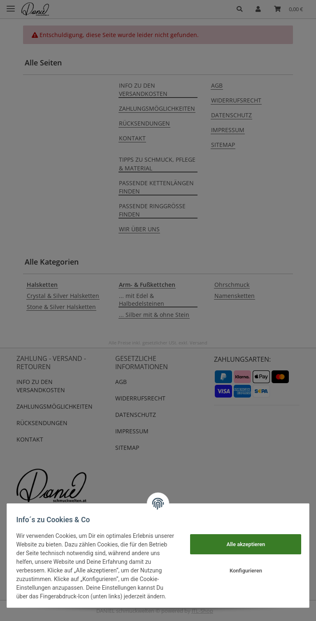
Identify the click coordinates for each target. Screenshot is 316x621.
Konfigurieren (242, 566)
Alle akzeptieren (242, 540)
